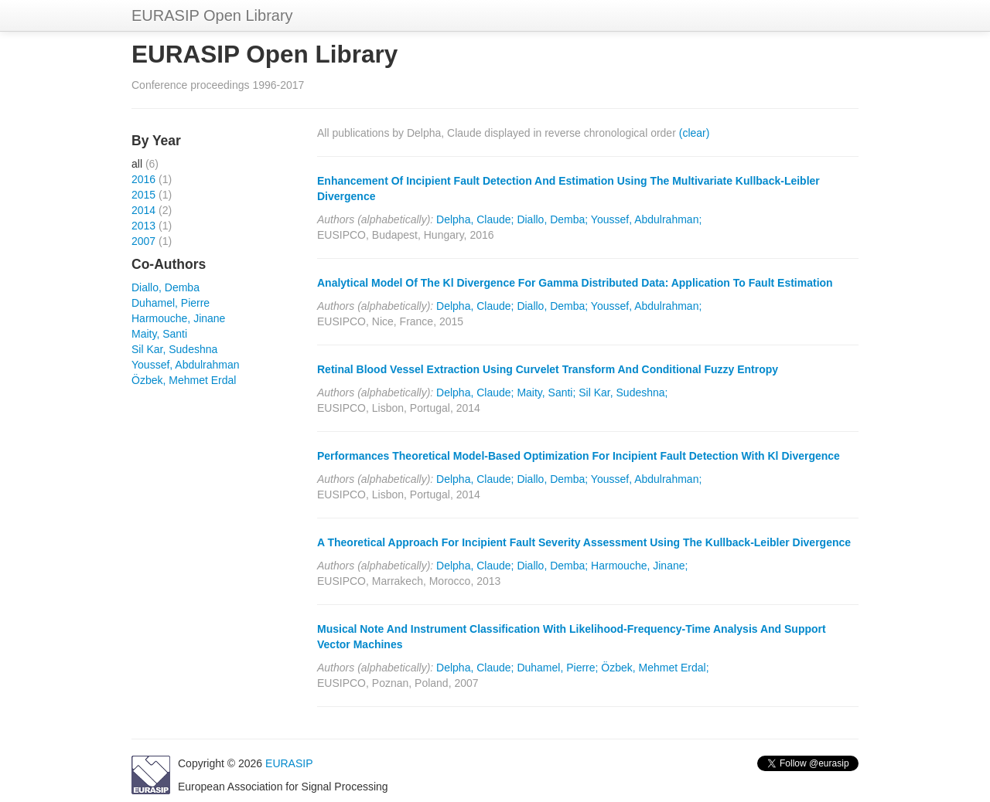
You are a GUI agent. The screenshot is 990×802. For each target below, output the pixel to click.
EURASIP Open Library (212, 15)
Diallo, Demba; (552, 219)
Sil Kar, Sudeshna (174, 349)
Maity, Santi (159, 334)
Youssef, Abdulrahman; (646, 219)
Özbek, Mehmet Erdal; (654, 667)
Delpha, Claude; (475, 219)
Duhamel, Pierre (170, 303)
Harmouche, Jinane (178, 318)
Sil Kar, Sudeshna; (623, 392)
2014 (143, 210)
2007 (143, 241)
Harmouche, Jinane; (639, 565)
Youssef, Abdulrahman (185, 365)
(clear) (694, 133)
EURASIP (288, 763)
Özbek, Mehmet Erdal (183, 380)
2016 (143, 179)
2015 (143, 195)
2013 (143, 225)
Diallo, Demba (165, 287)
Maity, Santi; (546, 392)
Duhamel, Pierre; (557, 667)
